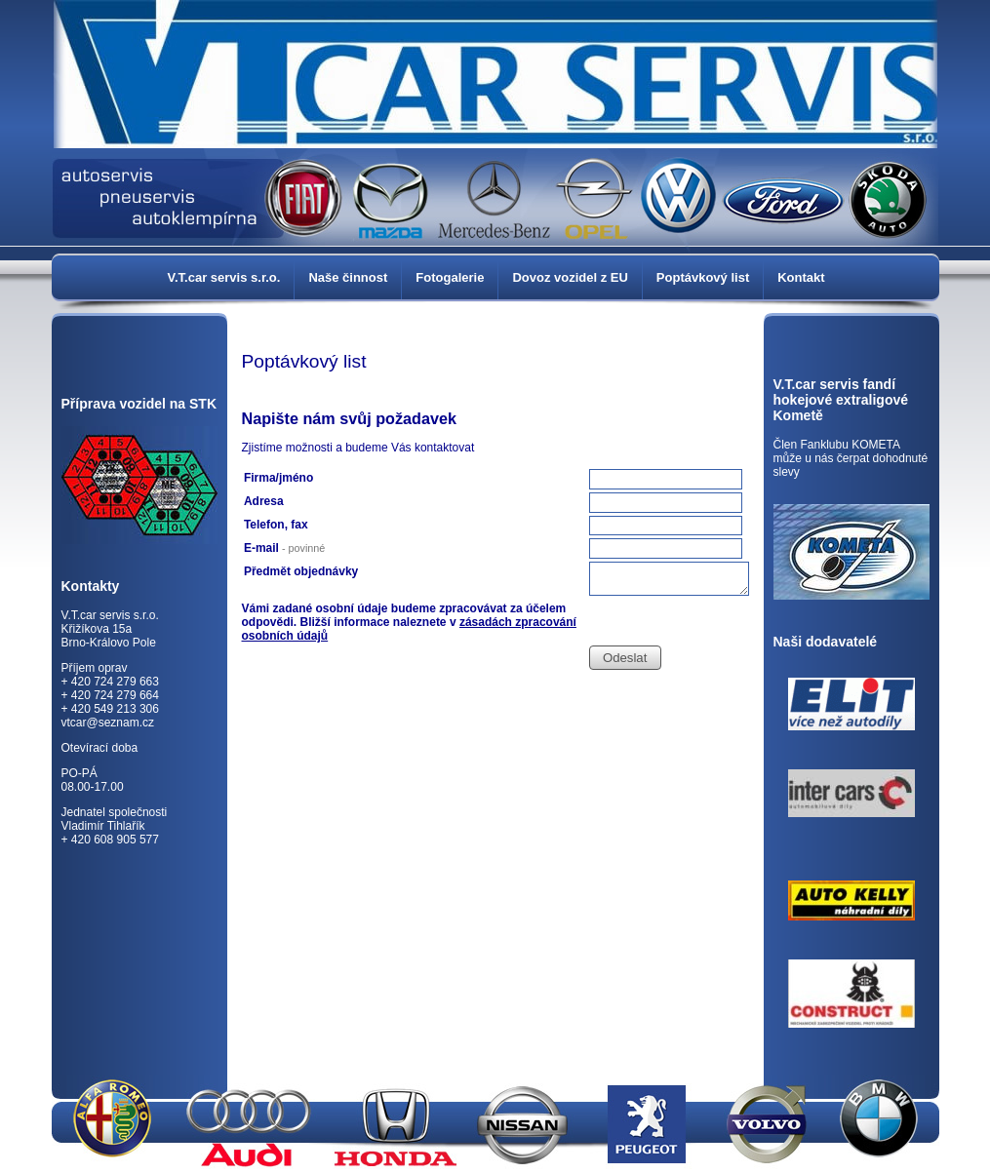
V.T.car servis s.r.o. (224, 277)
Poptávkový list (702, 277)
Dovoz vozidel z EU (569, 277)
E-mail (284, 548)
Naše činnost (347, 277)
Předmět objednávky (301, 571)
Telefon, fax (276, 524)
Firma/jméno (278, 478)
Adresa (264, 501)
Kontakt (800, 277)
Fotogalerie (450, 277)
